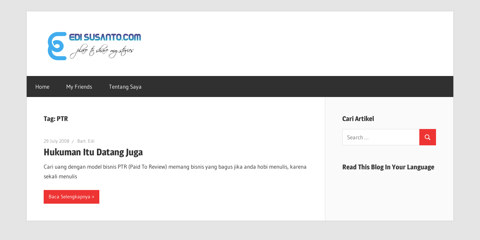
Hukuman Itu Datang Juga (93, 152)
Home (42, 86)
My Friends (79, 86)
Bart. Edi (85, 141)
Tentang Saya (125, 86)
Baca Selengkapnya (69, 196)
